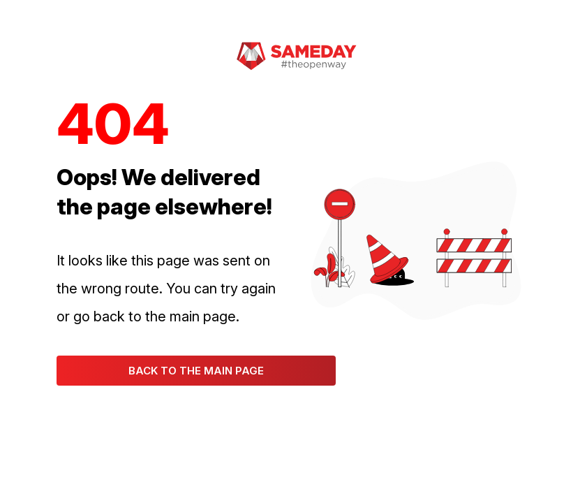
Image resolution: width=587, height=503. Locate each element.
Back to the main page (196, 370)
